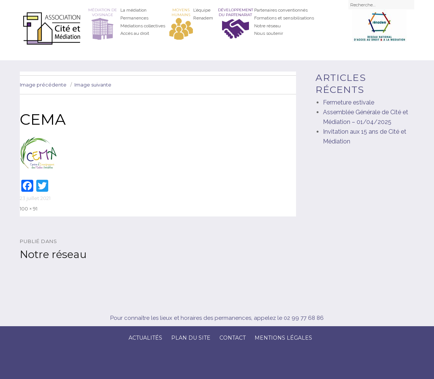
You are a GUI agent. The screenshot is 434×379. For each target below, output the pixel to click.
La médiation (133, 10)
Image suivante (92, 85)
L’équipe (201, 10)
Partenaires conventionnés (281, 10)
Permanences (134, 18)
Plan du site (190, 337)
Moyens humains (181, 12)
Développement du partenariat (235, 12)
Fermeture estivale (348, 102)
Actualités (145, 337)
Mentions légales (283, 337)
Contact (232, 337)
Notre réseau (267, 25)
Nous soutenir (268, 33)
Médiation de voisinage (102, 12)
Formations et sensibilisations (284, 18)
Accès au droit (134, 33)
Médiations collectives (142, 25)
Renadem (203, 18)
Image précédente (43, 85)
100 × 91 (28, 209)
